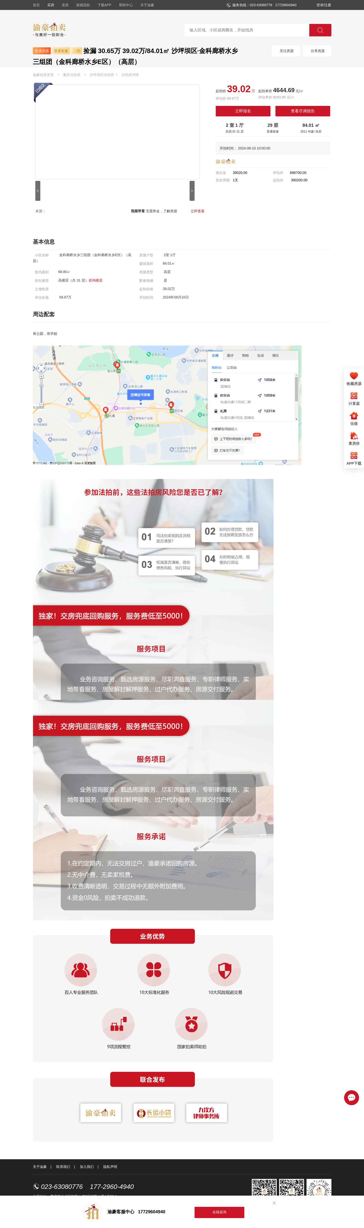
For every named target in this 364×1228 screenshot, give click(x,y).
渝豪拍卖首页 (43, 75)
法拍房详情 (130, 75)
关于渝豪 (147, 5)
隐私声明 (110, 1167)
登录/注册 (323, 5)
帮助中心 (126, 5)
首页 (36, 5)
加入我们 (87, 1167)
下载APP (104, 5)
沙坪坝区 (102, 75)
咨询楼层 (96, 280)
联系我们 (63, 1167)
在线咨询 (219, 1212)
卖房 (65, 5)
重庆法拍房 (71, 75)
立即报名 (243, 111)
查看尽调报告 (303, 111)
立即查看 (198, 211)
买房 (50, 5)
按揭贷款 (83, 5)
